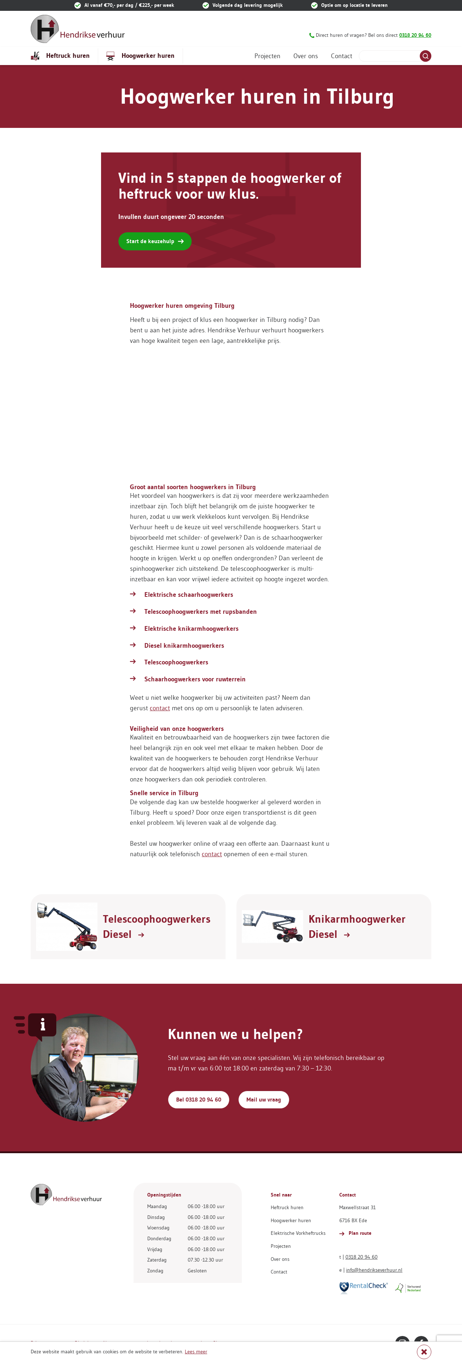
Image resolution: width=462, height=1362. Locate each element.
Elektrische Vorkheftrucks (298, 1233)
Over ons (305, 56)
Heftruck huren (60, 55)
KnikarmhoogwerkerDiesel (357, 926)
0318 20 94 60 (361, 1257)
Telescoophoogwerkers (176, 662)
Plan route (355, 1233)
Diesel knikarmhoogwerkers (184, 646)
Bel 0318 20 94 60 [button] (198, 1099)
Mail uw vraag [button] (264, 1099)
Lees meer (196, 1351)
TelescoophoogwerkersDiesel (156, 926)
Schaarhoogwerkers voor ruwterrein (195, 679)
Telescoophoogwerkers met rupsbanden (200, 612)
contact (160, 708)
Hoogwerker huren (140, 55)
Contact (341, 56)
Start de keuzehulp (155, 241)
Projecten (267, 56)
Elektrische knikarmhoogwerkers (191, 629)
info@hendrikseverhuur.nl (374, 1270)
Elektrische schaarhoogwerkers (188, 595)
